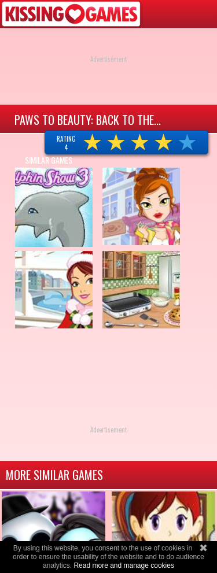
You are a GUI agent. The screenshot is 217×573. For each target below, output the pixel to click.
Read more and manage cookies (123, 565)
